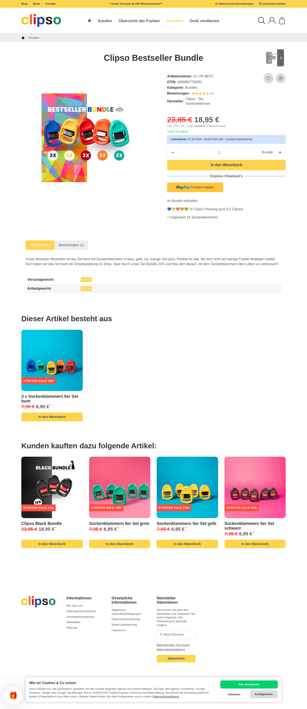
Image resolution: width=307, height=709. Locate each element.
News (36, 3)
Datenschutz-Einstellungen (236, 3)
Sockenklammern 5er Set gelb (186, 523)
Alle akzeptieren (249, 684)
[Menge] (219, 152)
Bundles (191, 87)
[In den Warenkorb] (226, 165)
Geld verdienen (204, 21)
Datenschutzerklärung (165, 696)
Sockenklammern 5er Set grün (119, 523)
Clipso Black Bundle (41, 523)
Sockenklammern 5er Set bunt (49, 398)
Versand (200, 126)
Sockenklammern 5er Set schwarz (249, 525)
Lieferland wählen (274, 3)
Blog (24, 3)
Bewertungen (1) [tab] (71, 245)
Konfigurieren (264, 694)
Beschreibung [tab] (40, 245)
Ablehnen (234, 694)
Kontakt (50, 3)
